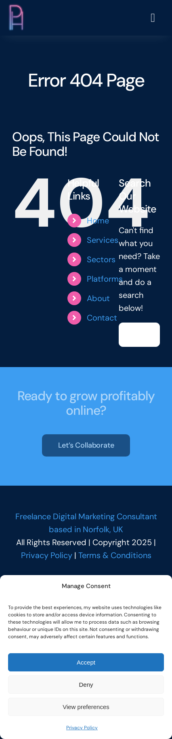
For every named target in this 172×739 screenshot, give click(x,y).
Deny (86, 684)
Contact (102, 317)
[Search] (131, 335)
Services (102, 240)
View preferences (86, 706)
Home (98, 220)
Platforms (105, 279)
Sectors (101, 259)
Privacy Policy (82, 727)
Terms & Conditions (114, 555)
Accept (86, 662)
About (98, 298)
